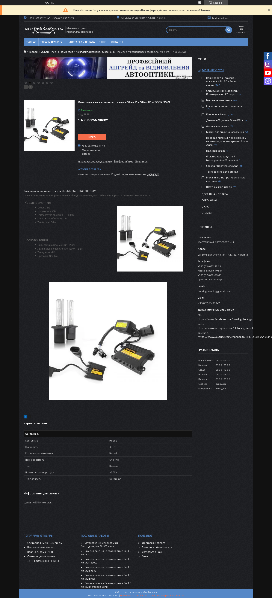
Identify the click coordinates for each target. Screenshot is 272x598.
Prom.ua (152, 592)
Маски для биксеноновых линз (225, 131)
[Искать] (228, 29)
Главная (31, 42)
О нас (102, 42)
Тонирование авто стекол (222, 171)
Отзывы (207, 212)
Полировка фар (215, 150)
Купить (92, 136)
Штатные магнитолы (219, 186)
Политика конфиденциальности (167, 595)
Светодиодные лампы (41, 556)
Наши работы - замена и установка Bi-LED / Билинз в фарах (223, 81)
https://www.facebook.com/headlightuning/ (225, 319)
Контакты (116, 42)
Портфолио (209, 200)
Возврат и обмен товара (157, 547)
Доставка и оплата (82, 42)
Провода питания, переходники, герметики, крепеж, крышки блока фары (227, 141)
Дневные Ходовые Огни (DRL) (224, 120)
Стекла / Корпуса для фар (222, 165)
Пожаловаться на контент (134, 595)
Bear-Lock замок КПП (40, 551)
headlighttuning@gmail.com (214, 291)
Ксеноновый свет (62, 51)
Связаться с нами (152, 551)
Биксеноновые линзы (219, 100)
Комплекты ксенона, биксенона (95, 51)
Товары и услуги (51, 42)
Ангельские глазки (217, 126)
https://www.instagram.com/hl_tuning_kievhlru (226, 327)
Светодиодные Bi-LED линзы (44, 542)
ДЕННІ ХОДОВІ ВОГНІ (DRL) (43, 560)
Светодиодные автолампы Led (225, 106)
